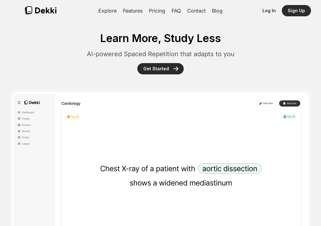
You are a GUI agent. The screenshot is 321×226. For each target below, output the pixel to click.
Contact (196, 11)
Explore (107, 11)
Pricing (157, 11)
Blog (217, 11)
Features (133, 11)
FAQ (176, 11)
